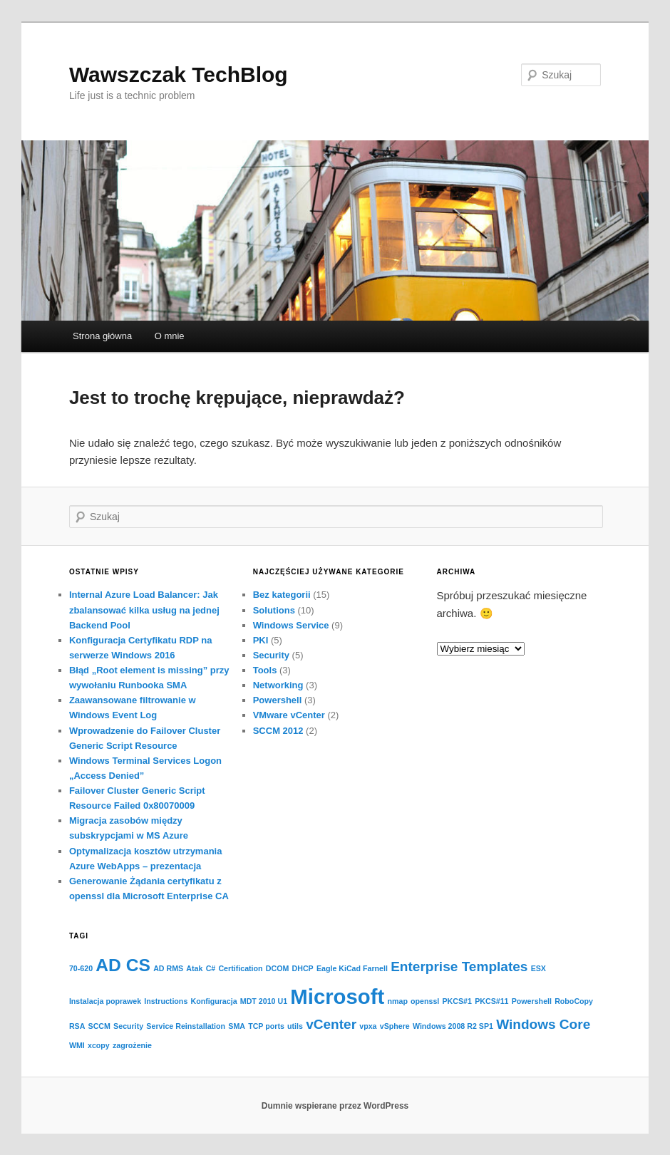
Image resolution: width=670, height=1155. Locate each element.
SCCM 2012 (278, 730)
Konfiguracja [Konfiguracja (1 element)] (213, 1001)
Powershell (277, 700)
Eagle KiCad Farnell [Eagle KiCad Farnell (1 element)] (352, 968)
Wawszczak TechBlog (178, 74)
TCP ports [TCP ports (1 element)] (266, 1026)
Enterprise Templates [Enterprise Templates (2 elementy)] (459, 966)
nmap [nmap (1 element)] (397, 1001)
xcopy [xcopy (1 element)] (99, 1045)
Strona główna (102, 336)
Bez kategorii (282, 594)
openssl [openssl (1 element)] (425, 1001)
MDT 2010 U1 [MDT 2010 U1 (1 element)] (263, 1001)
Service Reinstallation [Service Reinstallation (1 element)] (185, 1026)
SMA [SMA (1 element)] (236, 1026)
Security (271, 655)
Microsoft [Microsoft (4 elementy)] (337, 996)
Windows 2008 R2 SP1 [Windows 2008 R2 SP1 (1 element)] (453, 1026)
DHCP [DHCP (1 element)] (303, 968)
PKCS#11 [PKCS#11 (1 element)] (491, 1001)
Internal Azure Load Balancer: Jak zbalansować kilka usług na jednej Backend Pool (144, 609)
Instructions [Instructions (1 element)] (165, 1001)
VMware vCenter (289, 715)
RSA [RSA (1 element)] (77, 1026)
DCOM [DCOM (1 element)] (277, 968)
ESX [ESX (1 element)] (538, 968)
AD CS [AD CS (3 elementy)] (123, 965)
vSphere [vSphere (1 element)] (395, 1026)
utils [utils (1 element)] (295, 1026)
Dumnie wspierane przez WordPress (335, 1106)
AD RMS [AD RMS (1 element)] (168, 968)
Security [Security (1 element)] (128, 1026)
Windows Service (291, 625)
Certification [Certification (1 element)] (240, 968)
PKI (261, 640)
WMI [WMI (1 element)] (77, 1045)
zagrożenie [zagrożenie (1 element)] (132, 1045)
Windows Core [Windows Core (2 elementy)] (543, 1024)
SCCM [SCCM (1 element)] (99, 1026)
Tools (265, 670)
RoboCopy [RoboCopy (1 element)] (574, 1001)
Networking (278, 685)
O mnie (170, 336)
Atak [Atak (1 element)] (194, 968)
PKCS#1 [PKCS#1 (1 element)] (457, 1001)
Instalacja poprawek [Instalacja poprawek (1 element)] (105, 1001)
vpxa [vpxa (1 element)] (367, 1026)
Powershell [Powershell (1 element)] (532, 1001)
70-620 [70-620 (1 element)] (81, 968)
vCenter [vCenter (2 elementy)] (331, 1024)
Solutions (274, 610)
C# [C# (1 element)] (211, 968)
